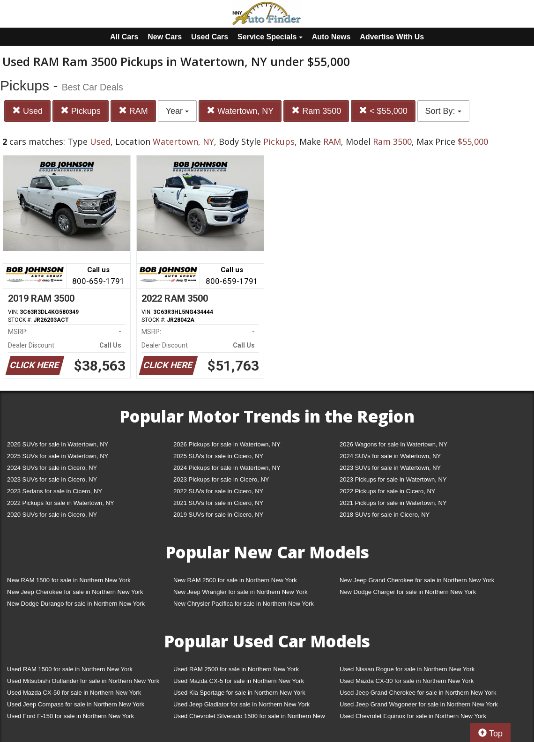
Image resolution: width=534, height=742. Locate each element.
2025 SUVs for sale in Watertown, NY (57, 456)
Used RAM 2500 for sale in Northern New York (236, 669)
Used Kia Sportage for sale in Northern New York (239, 692)
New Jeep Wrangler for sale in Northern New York (240, 591)
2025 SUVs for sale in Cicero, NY (218, 456)
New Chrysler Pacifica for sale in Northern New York (243, 603)
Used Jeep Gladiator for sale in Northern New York (241, 704)
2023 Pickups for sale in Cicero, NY (221, 479)
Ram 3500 (316, 111)
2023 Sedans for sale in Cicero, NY (54, 491)
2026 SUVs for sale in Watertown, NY (57, 444)
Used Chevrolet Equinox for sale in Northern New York (413, 716)
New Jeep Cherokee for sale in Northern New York (75, 591)
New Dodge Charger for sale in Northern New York (408, 591)
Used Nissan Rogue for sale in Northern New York (407, 669)
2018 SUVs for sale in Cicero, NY (385, 514)
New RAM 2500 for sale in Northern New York (235, 580)
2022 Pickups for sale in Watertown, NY (60, 502)
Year (177, 111)
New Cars (165, 37)
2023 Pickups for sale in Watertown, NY (393, 479)
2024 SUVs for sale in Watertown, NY (390, 456)
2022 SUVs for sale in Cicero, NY (218, 491)
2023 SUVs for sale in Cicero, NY (52, 479)
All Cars (124, 37)
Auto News (331, 37)
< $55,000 (383, 111)
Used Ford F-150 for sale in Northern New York (70, 716)
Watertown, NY (240, 111)
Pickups (80, 111)
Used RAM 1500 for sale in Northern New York (70, 669)
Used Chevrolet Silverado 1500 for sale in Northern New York (249, 717)
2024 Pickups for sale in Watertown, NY (227, 467)
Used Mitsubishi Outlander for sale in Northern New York (83, 680)
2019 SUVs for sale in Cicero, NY (218, 514)
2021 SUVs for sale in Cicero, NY (218, 502)
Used (27, 111)
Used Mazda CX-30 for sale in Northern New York (407, 680)
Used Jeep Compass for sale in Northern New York (75, 704)
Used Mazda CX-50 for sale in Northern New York (74, 692)
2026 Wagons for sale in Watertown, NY (393, 444)
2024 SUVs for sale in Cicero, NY (52, 467)
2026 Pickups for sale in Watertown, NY (227, 444)
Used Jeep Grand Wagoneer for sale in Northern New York (419, 704)
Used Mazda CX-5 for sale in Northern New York (238, 680)
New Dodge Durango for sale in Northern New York (76, 603)
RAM (133, 111)
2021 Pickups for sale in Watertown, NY (393, 502)
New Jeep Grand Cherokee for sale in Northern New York (417, 580)
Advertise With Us (392, 37)
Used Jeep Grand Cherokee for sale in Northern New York (418, 692)
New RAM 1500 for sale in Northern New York (69, 580)
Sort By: (443, 111)
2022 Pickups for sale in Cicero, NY (387, 491)
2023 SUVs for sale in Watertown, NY (390, 467)
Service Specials (270, 37)
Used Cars (209, 37)
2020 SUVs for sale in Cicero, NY (52, 514)
